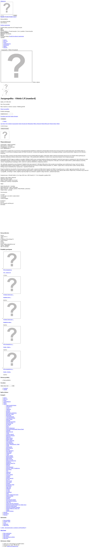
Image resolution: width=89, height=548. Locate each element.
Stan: (2, 104)
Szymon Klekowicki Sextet (12, 494)
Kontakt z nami (6, 521)
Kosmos (8, 449)
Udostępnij (3, 118)
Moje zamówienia (7, 533)
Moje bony (5, 538)
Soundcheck (9, 492)
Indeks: (2, 101)
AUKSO (8, 410)
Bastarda (8, 411)
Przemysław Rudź (10, 484)
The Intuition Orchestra (11, 501)
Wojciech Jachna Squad (11, 506)
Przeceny (5, 47)
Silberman (8, 488)
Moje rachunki (6, 534)
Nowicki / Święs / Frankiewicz (13, 468)
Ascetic (7, 407)
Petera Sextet (9, 480)
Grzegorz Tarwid (10, 434)
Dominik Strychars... (7, 322)
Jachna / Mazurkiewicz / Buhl (12, 444)
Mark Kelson (9, 458)
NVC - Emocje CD (7, 272)
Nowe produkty (6, 520)
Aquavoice (8, 409)
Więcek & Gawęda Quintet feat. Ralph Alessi (16, 504)
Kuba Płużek (9, 452)
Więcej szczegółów (5, 109)
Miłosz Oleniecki (37, 123)
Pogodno (8, 483)
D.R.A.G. (8, 425)
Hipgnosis (8, 436)
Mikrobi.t (8, 464)
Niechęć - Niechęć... (7, 371)
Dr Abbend (8, 424)
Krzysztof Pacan (9, 450)
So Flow (8, 489)
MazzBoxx (8, 462)
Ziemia (7, 509)
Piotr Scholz (9, 482)
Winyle (5, 40)
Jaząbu (7, 445)
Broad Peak (8, 415)
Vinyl (6, 123)
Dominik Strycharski (10, 421)
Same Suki (8, 487)
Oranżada (8, 475)
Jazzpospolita (15, 123)
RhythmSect (9, 485)
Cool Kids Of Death (10, 418)
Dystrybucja (6, 45)
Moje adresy (6, 535)
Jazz (2, 123)
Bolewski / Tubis (10, 414)
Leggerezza (8, 453)
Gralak (7, 433)
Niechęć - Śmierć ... (7, 347)
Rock (4, 123)
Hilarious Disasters (10, 435)
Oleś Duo (8, 473)
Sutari (7, 493)
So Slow (8, 491)
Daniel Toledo (9, 419)
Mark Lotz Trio (9, 459)
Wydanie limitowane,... (8, 294)
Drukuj (4, 121)
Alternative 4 (9, 406)
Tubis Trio (8, 502)
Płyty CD (5, 41)
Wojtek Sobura (53, 123)
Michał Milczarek (45, 123)
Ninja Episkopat (9, 467)
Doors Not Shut (9, 423)
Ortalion (8, 477)
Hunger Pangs (9, 439)
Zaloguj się (3, 1)
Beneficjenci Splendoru (11, 412)
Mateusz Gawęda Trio (11, 460)
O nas (4, 522)
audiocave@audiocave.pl (12, 546)
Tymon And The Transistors (12, 503)
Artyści (5, 404)
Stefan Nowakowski (22, 123)
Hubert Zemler (9, 438)
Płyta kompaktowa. (7, 269)
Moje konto (3, 530)
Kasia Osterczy (9, 448)
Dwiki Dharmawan (10, 428)
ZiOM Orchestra (9, 511)
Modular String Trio (10, 463)
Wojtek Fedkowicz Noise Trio (12, 508)
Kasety (4, 42)
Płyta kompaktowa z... (8, 344)
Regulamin (5, 524)
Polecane (5, 512)
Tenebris (8, 498)
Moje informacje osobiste (9, 537)
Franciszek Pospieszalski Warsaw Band (15, 429)
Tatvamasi (8, 497)
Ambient (10, 123)
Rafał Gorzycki (9, 431)
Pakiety (5, 46)
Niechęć (8, 465)
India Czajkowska (10, 440)
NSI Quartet (9, 469)
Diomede (8, 420)
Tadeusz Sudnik (9, 496)
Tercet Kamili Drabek (11, 499)
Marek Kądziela (9, 457)
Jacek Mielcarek (9, 443)
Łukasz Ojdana (9, 455)
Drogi (7, 426)
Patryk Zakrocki (9, 478)
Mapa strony (6, 525)
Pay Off (8, 479)
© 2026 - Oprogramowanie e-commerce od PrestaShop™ (13, 527)
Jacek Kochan (9, 441)
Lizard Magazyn (7, 43)
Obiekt (58, 123)
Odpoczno (8, 472)
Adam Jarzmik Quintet (11, 405)
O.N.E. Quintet (9, 474)
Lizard (7, 454)
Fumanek (8, 430)
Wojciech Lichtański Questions (13, 507)
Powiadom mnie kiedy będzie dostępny (9, 116)
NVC (7, 470)
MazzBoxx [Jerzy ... (7, 297)
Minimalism (30, 123)
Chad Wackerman (10, 416)
